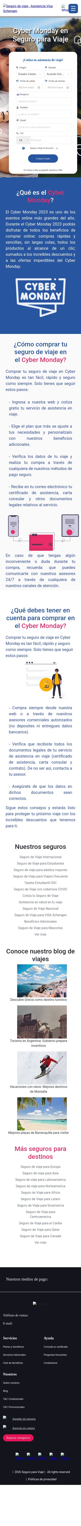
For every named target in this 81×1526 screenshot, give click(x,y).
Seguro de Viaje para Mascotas (40, 928)
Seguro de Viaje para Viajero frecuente (40, 876)
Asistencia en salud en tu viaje (40, 902)
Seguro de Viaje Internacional (40, 857)
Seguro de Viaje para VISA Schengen (40, 915)
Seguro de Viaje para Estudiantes (40, 863)
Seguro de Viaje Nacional (41, 909)
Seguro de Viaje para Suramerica (40, 1205)
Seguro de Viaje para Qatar (40, 1230)
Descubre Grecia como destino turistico (38, 1000)
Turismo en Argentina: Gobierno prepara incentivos (38, 1043)
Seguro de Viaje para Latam (40, 1199)
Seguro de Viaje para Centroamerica (40, 1214)
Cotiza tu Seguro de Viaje (40, 896)
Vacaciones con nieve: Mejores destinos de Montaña (38, 1089)
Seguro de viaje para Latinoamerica (40, 1180)
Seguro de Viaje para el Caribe (40, 1223)
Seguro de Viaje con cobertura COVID (40, 889)
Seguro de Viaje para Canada (40, 1236)
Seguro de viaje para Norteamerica (40, 1186)
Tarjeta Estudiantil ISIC (40, 883)
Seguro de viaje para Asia (40, 1173)
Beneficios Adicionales (40, 921)
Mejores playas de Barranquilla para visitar (38, 1133)
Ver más (40, 934)
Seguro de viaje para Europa (41, 1167)
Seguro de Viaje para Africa (40, 1192)
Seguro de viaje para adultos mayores (40, 870)
